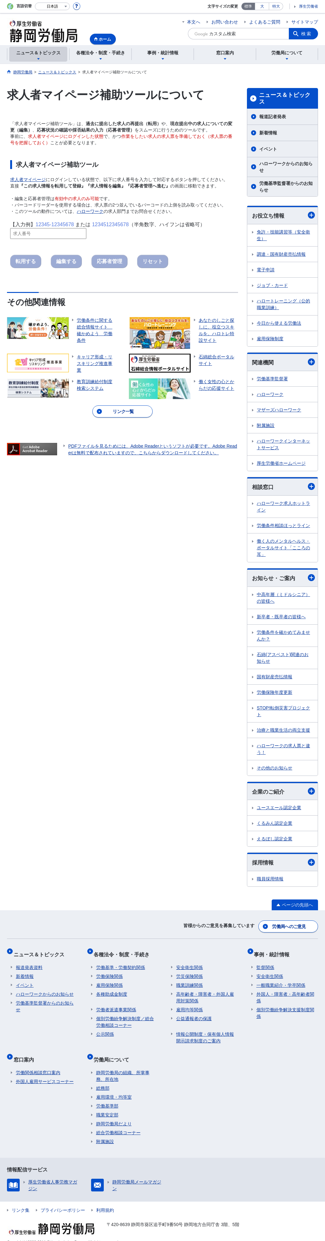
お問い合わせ (224, 22)
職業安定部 (107, 1105)
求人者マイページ (28, 179)
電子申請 (266, 270)
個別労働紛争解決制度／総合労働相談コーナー (125, 1017)
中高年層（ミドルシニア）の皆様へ (283, 600)
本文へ (193, 22)
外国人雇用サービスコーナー (45, 1072)
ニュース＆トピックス (284, 98)
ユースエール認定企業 (279, 810)
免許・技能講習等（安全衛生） (283, 235)
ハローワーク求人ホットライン (283, 508)
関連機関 (283, 363)
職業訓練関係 (189, 980)
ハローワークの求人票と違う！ (283, 751)
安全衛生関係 (189, 963)
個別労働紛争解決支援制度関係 (285, 1008)
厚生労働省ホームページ (281, 464)
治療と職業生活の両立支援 (283, 732)
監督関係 (265, 963)
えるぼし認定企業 (274, 841)
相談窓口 (283, 488)
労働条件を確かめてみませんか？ (283, 637)
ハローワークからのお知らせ (286, 167)
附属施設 (266, 426)
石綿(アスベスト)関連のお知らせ (282, 660)
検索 (306, 33)
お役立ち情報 (283, 215)
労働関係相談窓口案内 (38, 1063)
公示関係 (105, 1029)
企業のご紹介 (283, 793)
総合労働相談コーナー (118, 1123)
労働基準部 (107, 1096)
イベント (268, 149)
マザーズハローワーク (279, 410)
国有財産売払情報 (274, 678)
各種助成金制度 (111, 989)
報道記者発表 (272, 116)
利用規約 (105, 1200)
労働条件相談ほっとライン (283, 526)
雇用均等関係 (189, 1005)
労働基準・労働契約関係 (120, 963)
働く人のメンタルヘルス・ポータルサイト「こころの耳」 (283, 549)
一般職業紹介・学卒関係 (280, 980)
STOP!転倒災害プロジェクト (283, 713)
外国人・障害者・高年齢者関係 (285, 993)
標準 (248, 6)
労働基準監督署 (272, 379)
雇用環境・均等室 (114, 1087)
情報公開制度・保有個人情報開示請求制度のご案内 (205, 1033)
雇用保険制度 (270, 339)
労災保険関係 (189, 971)
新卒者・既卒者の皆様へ (281, 618)
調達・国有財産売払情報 (281, 254)
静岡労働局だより (114, 1114)
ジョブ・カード (272, 285)
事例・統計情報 (274, 952)
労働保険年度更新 (274, 694)
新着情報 (268, 132)
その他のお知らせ (274, 769)
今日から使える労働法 (279, 323)
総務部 (102, 1078)
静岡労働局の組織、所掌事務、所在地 (122, 1066)
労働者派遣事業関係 (116, 1005)
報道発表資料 (29, 963)
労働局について (114, 1052)
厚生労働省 (308, 6)
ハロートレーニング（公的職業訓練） (283, 304)
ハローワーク (90, 211)
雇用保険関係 (109, 980)
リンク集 (21, 1200)
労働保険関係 (109, 971)
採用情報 (283, 865)
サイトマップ (304, 22)
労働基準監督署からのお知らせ (286, 187)
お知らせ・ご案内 (283, 579)
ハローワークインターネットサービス (283, 445)
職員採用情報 (270, 881)
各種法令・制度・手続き (124, 952)
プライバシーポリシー (63, 1200)
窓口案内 (26, 1052)
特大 (276, 6)
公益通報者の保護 (194, 1014)
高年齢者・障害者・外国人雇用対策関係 (205, 993)
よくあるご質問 (264, 22)
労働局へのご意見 (289, 927)
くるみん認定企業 (274, 825)
